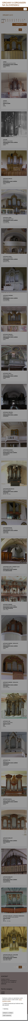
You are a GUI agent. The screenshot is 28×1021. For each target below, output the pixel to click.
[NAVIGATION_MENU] (25, 9)
